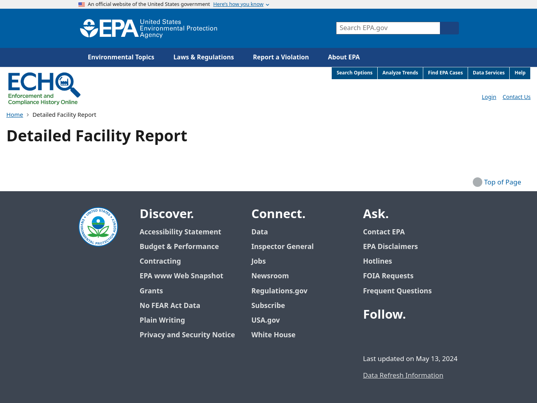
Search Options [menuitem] (354, 73)
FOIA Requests (388, 276)
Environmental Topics (121, 57)
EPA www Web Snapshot (181, 276)
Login (489, 97)
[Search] (449, 28)
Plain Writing (162, 320)
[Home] (148, 28)
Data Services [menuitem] (489, 73)
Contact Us (517, 97)
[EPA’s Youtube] (409, 336)
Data (259, 232)
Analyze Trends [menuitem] (400, 73)
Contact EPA (384, 232)
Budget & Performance (179, 247)
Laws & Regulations (203, 57)
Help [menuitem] (520, 73)
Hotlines (377, 261)
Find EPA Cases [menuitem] (445, 73)
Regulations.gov (283, 291)
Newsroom (270, 276)
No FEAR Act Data (170, 306)
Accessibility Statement (180, 232)
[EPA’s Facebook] (371, 336)
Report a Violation (281, 57)
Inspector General (282, 247)
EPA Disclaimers (390, 247)
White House (277, 335)
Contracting (160, 261)
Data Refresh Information (403, 376)
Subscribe (268, 306)
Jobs (258, 261)
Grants (151, 291)
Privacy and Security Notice (187, 335)
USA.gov (270, 320)
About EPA (344, 57)
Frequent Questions (397, 291)
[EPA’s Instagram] (428, 336)
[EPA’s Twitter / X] (390, 336)
